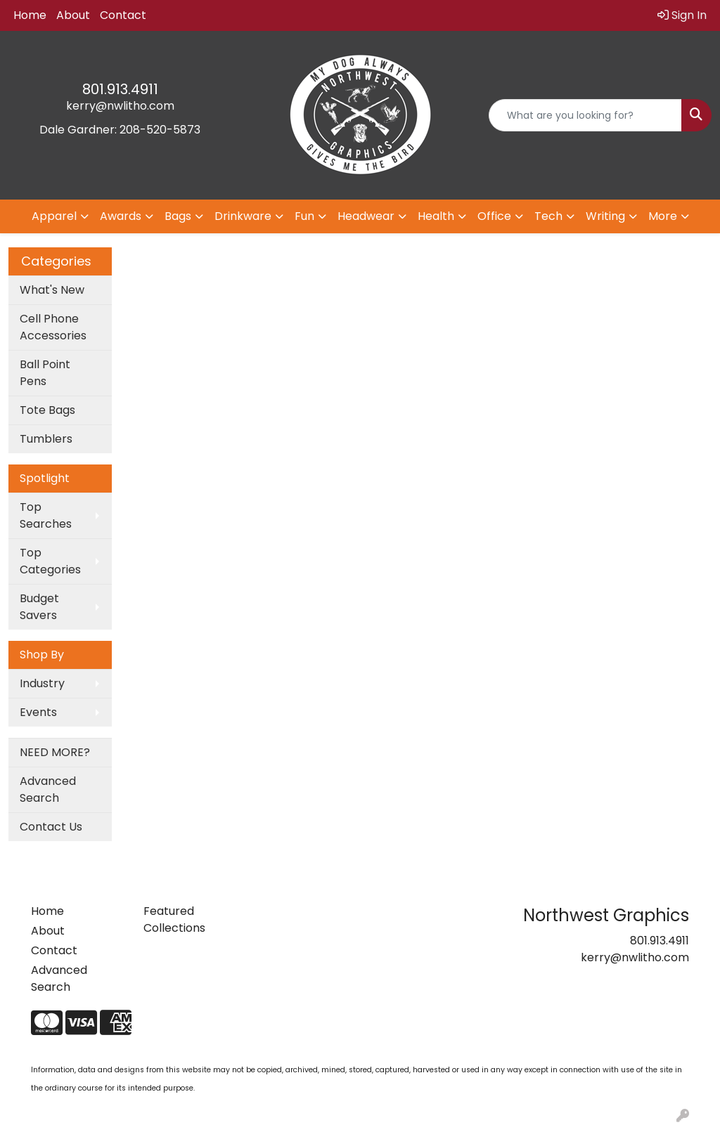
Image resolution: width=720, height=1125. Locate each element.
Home (29, 15)
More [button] (662, 216)
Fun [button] (304, 216)
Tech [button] (548, 216)
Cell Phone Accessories (53, 327)
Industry (42, 683)
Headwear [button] (366, 216)
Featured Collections (174, 919)
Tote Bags (47, 410)
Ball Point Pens (45, 372)
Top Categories (50, 561)
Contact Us (51, 827)
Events (38, 712)
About (73, 15)
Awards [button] (120, 216)
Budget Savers (39, 606)
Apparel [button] (54, 216)
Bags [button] (178, 216)
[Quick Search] (585, 115)
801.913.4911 (120, 89)
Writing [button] (605, 216)
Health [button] (436, 216)
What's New (52, 290)
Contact (123, 15)
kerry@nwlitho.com (120, 106)
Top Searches (46, 515)
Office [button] (494, 216)
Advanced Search (48, 789)
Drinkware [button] (242, 216)
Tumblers (46, 439)
